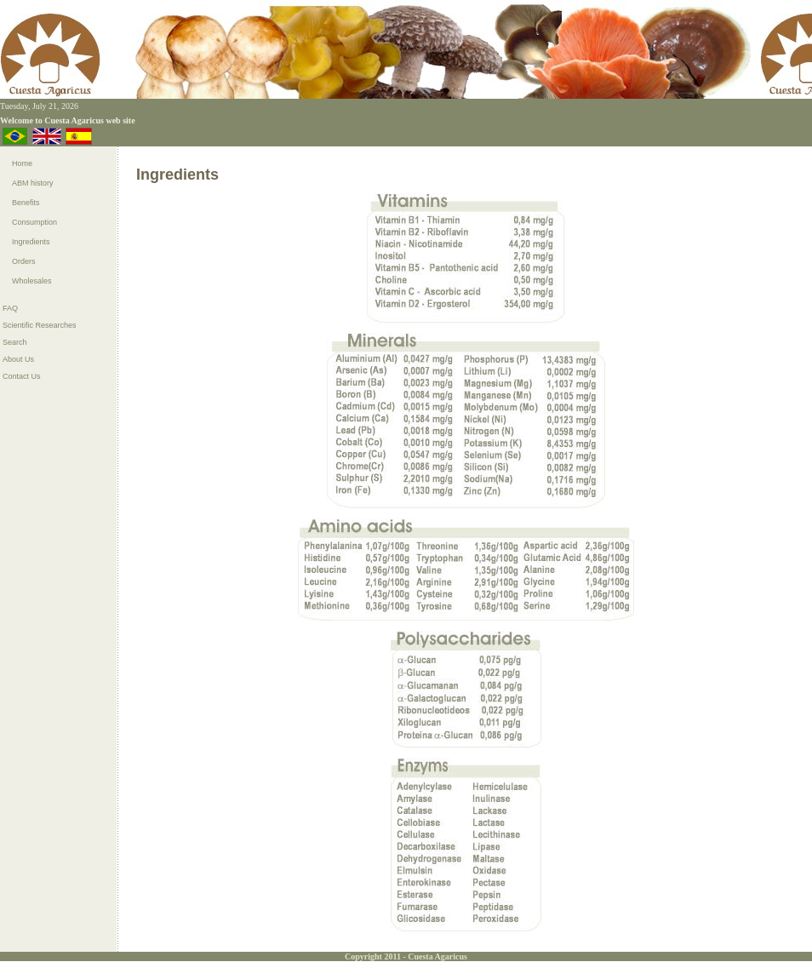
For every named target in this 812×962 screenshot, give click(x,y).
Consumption (34, 222)
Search (15, 342)
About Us (18, 359)
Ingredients (31, 242)
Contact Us (22, 376)
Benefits (26, 202)
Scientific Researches (40, 325)
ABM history (33, 183)
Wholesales (32, 281)
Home (22, 163)
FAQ (10, 308)
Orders (24, 261)
